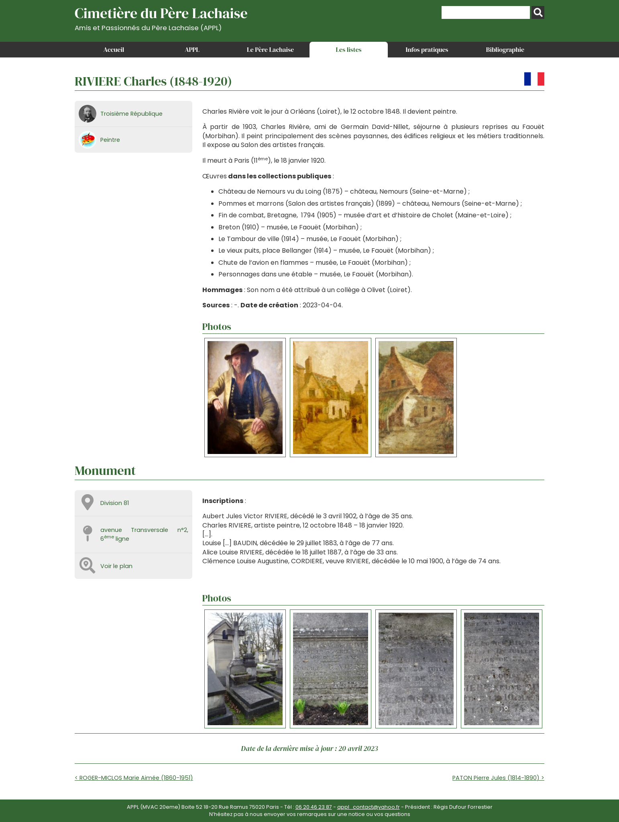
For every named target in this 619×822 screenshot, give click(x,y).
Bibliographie (505, 49)
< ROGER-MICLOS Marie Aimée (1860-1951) (134, 778)
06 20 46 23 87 (313, 807)
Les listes (348, 49)
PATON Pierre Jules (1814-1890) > (498, 778)
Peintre (110, 140)
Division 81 (114, 503)
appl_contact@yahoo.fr (368, 807)
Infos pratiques (426, 49)
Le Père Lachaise (270, 49)
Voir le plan (116, 566)
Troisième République (131, 114)
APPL (192, 49)
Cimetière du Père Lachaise (161, 17)
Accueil (114, 49)
